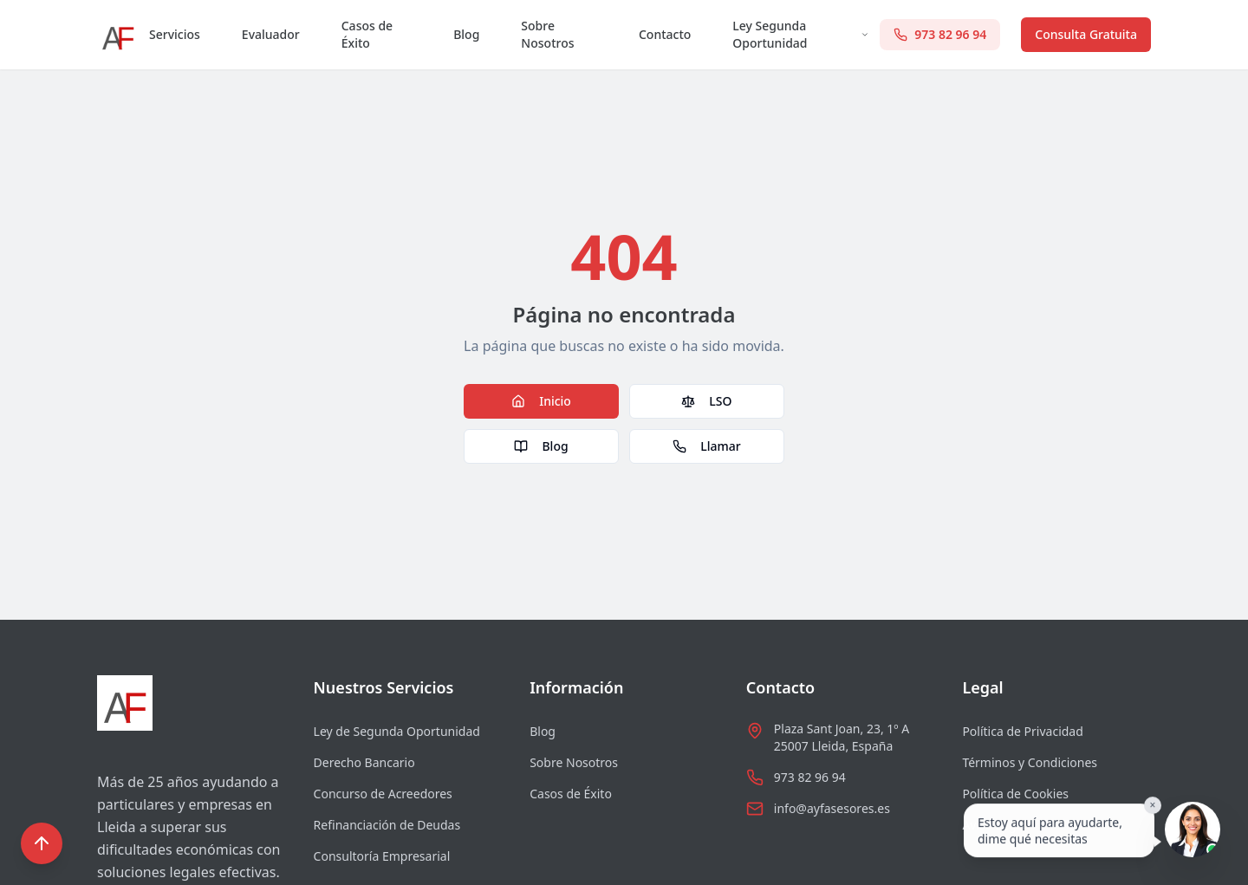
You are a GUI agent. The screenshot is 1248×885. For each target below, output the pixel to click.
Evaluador (271, 34)
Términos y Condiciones (1029, 762)
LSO (706, 401)
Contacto (665, 34)
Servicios (174, 34)
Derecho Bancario (364, 762)
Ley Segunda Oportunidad (800, 34)
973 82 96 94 (810, 777)
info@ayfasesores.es (832, 808)
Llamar (706, 446)
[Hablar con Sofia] (1192, 829)
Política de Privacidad (1022, 731)
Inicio (541, 401)
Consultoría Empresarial (382, 856)
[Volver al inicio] (41, 843)
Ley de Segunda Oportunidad (397, 731)
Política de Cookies (1015, 793)
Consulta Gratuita (1086, 34)
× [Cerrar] (1153, 805)
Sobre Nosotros (547, 34)
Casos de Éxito (367, 34)
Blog (466, 34)
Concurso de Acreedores (383, 793)
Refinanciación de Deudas (387, 825)
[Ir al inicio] (118, 34)
